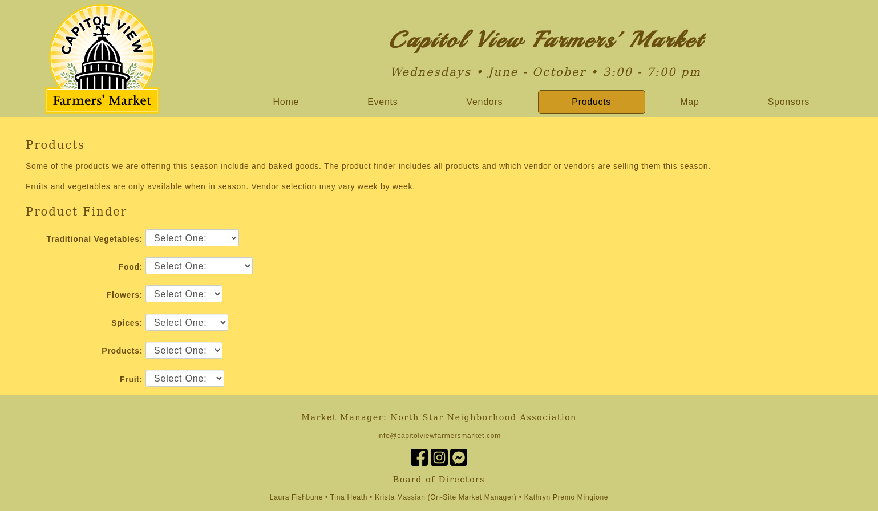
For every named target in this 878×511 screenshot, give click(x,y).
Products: (122, 350)
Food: (131, 266)
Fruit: (131, 379)
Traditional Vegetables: (94, 239)
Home (286, 102)
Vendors (485, 102)
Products (591, 102)
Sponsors (789, 102)
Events (382, 102)
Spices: (127, 322)
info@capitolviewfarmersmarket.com (439, 436)
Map (689, 102)
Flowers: (125, 294)
